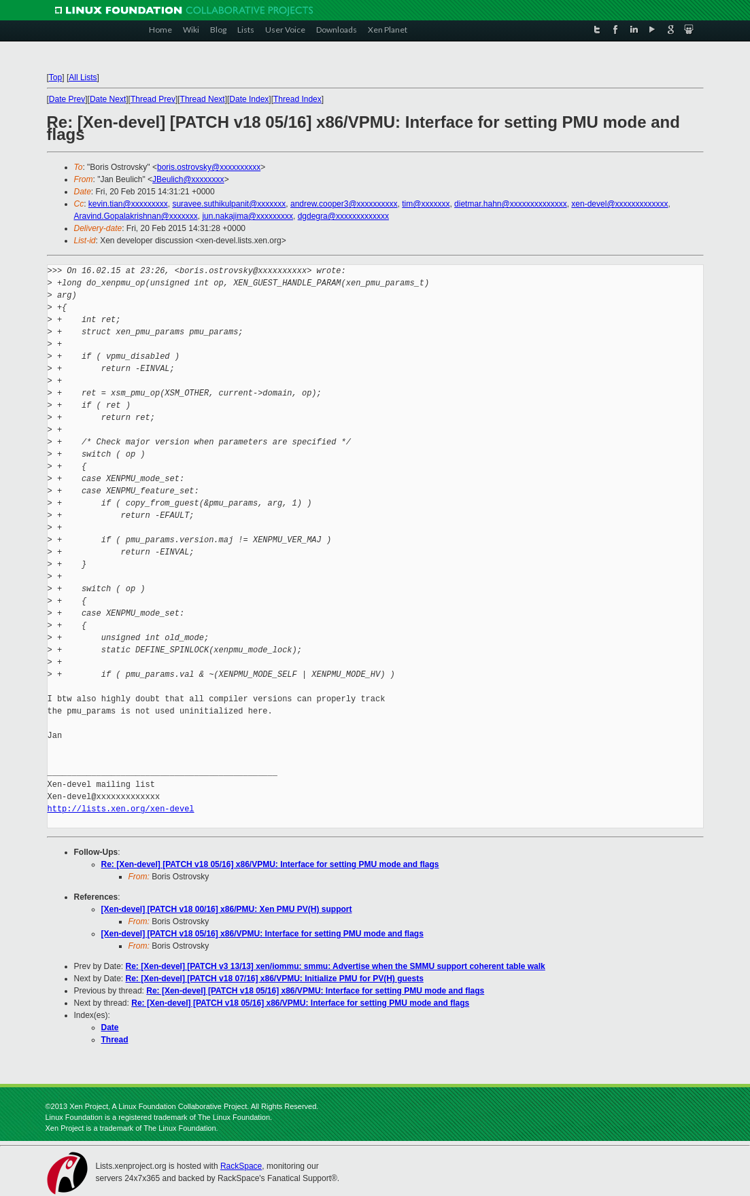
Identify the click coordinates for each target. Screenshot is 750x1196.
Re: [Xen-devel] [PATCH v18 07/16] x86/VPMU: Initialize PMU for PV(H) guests (275, 978)
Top (55, 77)
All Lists (83, 77)
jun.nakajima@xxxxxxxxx (247, 216)
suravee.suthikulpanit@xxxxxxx (229, 204)
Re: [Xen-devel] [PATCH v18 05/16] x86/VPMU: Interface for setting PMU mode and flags (270, 864)
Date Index (249, 99)
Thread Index (297, 99)
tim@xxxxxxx (425, 204)
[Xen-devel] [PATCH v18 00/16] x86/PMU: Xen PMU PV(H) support (226, 909)
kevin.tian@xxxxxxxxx (128, 204)
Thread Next (202, 99)
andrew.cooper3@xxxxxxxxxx (344, 204)
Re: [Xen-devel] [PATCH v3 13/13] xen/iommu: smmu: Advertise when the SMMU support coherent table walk (335, 966)
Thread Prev (153, 99)
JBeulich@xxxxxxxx (188, 179)
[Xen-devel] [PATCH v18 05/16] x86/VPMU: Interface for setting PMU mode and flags (262, 933)
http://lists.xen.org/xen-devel (121, 809)
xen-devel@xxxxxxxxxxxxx (619, 204)
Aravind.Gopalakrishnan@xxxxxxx (136, 216)
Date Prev (67, 99)
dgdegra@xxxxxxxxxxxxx (343, 216)
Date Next (108, 99)
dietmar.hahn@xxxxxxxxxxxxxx (510, 204)
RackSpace (241, 1166)
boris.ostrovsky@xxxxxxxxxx (208, 167)
